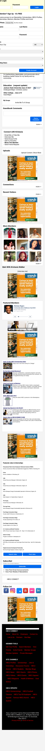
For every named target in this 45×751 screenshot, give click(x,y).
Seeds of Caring (6, 534)
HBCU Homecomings (13, 691)
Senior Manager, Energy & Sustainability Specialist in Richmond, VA (17, 508)
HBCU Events (22, 675)
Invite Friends (17, 650)
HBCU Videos (10, 675)
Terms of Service (27, 720)
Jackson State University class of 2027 (17, 88)
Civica (4, 472)
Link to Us (11, 637)
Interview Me (9, 137)
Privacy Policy (16, 720)
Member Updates (12, 653)
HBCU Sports (21, 672)
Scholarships (22, 663)
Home (8, 634)
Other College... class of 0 (13, 93)
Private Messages (26, 653)
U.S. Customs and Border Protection (11, 529)
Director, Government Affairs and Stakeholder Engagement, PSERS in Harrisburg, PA (21, 468)
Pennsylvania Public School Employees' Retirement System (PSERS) (18, 466)
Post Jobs (32, 554)
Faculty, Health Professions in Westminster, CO (13, 514)
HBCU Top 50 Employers (22, 694)
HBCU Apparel (33, 675)
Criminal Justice (21, 90)
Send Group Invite (11, 139)
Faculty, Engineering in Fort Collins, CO (11, 519)
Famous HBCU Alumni (21, 698)
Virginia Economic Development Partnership (13, 547)
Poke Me (16, 135)
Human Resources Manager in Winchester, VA (13, 502)
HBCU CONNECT (13, 579)
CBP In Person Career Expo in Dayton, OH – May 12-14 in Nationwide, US (19, 530)
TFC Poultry (5, 500)
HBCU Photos (32, 672)
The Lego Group (6, 506)
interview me (22, 271)
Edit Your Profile (11, 647)
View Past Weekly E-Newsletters (16, 572)
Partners (19, 637)
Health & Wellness (27, 679)
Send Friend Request (12, 144)
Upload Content (26, 153)
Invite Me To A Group (22, 103)
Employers (24, 634)
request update (20, 85)
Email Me (8, 135)
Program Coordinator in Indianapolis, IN (11, 536)
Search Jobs (13, 554)
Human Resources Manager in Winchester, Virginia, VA (15, 480)
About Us (15, 634)
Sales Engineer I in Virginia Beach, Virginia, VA (13, 497)
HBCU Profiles (11, 663)
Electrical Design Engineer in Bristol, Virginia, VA (13, 549)
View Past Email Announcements (17, 570)
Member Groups (30, 650)
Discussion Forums (22, 666)
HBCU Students (18, 669)
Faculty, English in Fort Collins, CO (10, 525)
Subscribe (22, 566)
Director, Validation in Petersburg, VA (11, 474)
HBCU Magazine (13, 679)
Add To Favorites (10, 141)
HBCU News (10, 672)
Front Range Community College (10, 512)
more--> (38, 187)
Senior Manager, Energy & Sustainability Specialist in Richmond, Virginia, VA (19, 491)
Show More (37, 153)
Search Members (25, 647)
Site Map (27, 637)
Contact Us (34, 634)
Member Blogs (31, 669)
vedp (4, 478)
